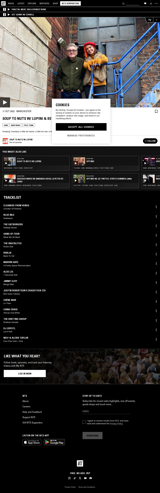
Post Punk (28, 125)
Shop (55, 3)
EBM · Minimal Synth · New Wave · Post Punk (22, 185)
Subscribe (92, 435)
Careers (26, 406)
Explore (32, 3)
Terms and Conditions (86, 487)
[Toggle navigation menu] (156, 3)
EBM (6, 125)
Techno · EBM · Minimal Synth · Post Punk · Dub (93, 168)
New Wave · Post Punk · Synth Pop (18, 168)
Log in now (24, 373)
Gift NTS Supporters (32, 422)
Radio (11, 3)
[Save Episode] (156, 111)
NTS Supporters (70, 3)
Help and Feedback (32, 411)
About (25, 401)
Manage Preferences (81, 135)
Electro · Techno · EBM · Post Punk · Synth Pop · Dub (95, 185)
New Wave (15, 125)
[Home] (3, 3)
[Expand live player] (156, 19)
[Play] (80, 62)
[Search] (123, 3)
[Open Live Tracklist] (149, 19)
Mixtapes (44, 3)
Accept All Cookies (81, 126)
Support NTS (28, 417)
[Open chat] (145, 3)
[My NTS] (150, 3)
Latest (21, 3)
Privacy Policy (116, 423)
